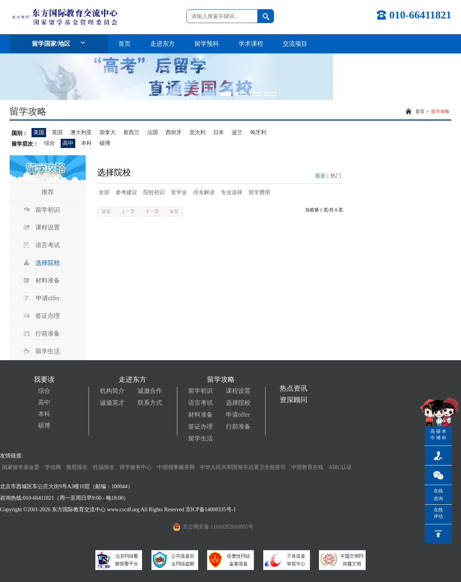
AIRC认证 (340, 467)
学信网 (53, 467)
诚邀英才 (112, 402)
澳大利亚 (81, 132)
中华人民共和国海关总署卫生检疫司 (243, 467)
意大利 (197, 132)
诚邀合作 (150, 390)
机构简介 (112, 390)
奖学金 (179, 192)
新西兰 (131, 132)
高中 (68, 143)
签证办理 (47, 316)
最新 (320, 176)
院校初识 (154, 192)
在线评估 (438, 513)
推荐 (47, 192)
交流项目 (295, 43)
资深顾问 (293, 400)
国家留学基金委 (21, 467)
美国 (38, 132)
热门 (335, 176)
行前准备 (47, 333)
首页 (124, 43)
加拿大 (107, 132)
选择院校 (47, 262)
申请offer (48, 298)
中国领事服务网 (176, 467)
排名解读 (204, 192)
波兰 (237, 132)
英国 (57, 132)
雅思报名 (77, 467)
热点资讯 (293, 388)
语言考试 (47, 245)
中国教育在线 (308, 467)
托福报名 (103, 467)
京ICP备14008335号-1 (211, 509)
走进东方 (162, 43)
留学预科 (206, 43)
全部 (104, 192)
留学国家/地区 (59, 43)
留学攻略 (440, 111)
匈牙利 (258, 132)
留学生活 (47, 351)
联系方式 (150, 402)
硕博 (104, 143)
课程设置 (47, 227)
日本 (218, 132)
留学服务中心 (135, 467)
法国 (152, 132)
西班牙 (174, 132)
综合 (49, 143)
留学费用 (259, 192)
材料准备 (47, 280)
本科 (86, 143)
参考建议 (126, 192)
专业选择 (231, 192)
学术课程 (251, 43)
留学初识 (47, 209)
